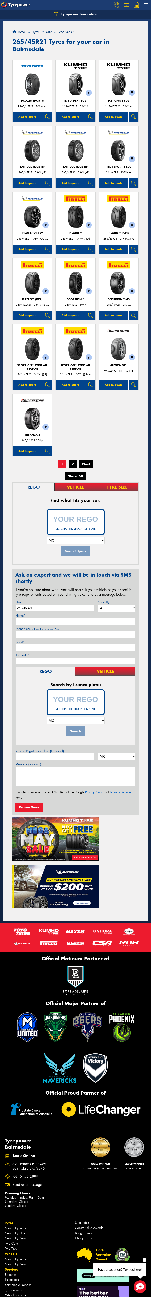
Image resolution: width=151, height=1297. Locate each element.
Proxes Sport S (32, 100)
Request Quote (29, 807)
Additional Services (18, 1240)
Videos (10, 1272)
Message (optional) (28, 764)
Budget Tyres (83, 1173)
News (9, 1266)
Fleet (9, 1261)
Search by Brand (16, 1178)
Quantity (103, 602)
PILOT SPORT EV (32, 233)
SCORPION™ (75, 299)
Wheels (11, 1193)
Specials (11, 1245)
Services (11, 1209)
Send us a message (27, 1124)
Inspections (12, 1219)
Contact (11, 1250)
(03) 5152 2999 (25, 1116)
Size (18, 602)
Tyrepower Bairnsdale (75, 14)
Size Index (82, 1162)
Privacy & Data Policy (28, 1290)
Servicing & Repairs (18, 1224)
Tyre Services (13, 1230)
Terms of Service (120, 792)
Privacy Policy (94, 792)
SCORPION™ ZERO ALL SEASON (32, 367)
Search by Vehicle (17, 1168)
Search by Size (15, 1173)
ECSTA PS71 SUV (75, 100)
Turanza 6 (32, 435)
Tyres (9, 1162)
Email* (20, 642)
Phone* (37, 629)
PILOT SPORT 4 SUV (119, 167)
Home (18, 32)
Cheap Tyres (83, 1178)
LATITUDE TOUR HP (32, 167)
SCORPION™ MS (119, 299)
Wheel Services (15, 1235)
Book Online (15, 1256)
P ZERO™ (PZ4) (119, 233)
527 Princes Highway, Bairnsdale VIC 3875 (29, 1105)
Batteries (10, 1214)
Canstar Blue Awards (89, 1167)
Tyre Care (11, 1183)
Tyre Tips (11, 1188)
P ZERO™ (75, 233)
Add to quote (27, 117)
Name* (20, 616)
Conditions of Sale (52, 1290)
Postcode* (22, 655)
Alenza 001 (118, 365)
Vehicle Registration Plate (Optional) (39, 751)
